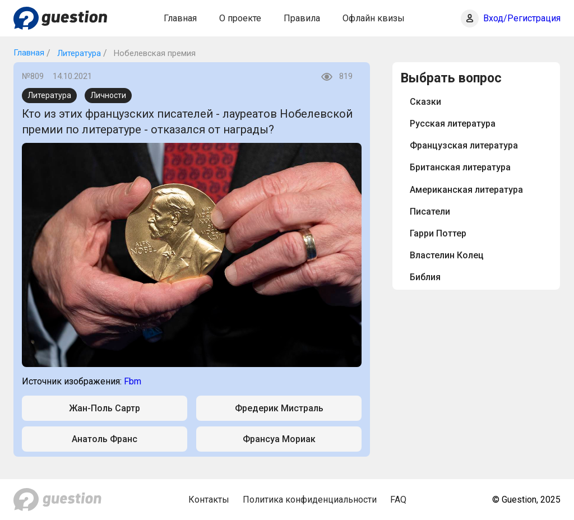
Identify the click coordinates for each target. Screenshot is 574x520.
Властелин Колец (447, 255)
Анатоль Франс (104, 439)
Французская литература (464, 145)
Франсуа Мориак (279, 439)
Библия (425, 277)
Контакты (208, 499)
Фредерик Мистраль (279, 408)
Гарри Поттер (438, 233)
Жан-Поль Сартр (104, 408)
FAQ (398, 499)
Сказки (425, 101)
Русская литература (453, 123)
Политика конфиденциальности (310, 499)
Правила (302, 18)
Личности (108, 95)
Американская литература (466, 189)
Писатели (430, 211)
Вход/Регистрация (522, 18)
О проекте (240, 18)
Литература (78, 53)
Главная (180, 18)
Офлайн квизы (373, 18)
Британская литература (460, 167)
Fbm (132, 381)
